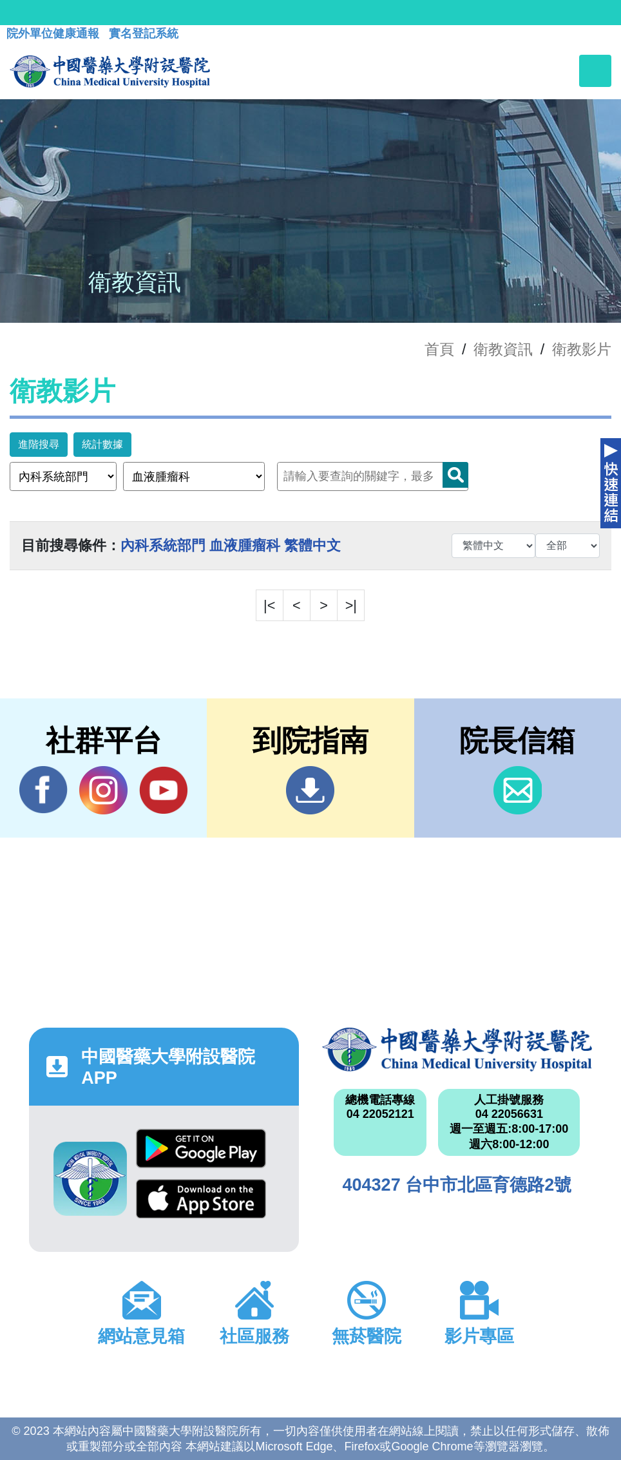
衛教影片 (581, 349)
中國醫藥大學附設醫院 (457, 1049)
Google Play (201, 1148)
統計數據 (102, 444)
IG (103, 790)
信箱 (517, 790)
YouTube (163, 790)
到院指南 (310, 790)
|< (269, 605)
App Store (201, 1198)
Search (455, 475)
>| (351, 605)
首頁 (439, 349)
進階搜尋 (38, 444)
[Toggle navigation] (595, 71)
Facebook (43, 790)
